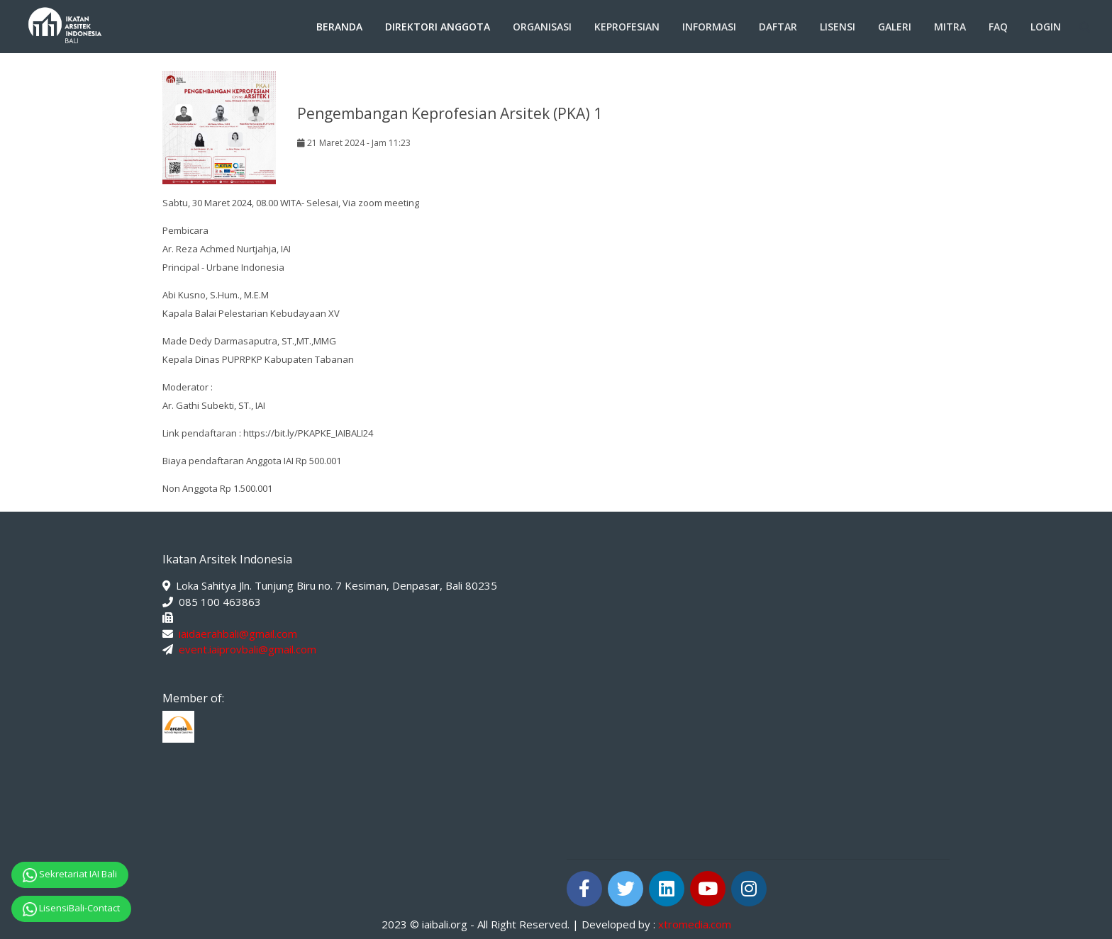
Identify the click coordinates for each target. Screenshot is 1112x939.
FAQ (998, 26)
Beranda (339, 26)
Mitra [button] (950, 26)
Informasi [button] (709, 26)
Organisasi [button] (542, 26)
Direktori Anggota (437, 26)
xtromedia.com (694, 924)
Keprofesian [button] (627, 26)
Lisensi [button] (837, 26)
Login (1045, 26)
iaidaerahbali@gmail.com (238, 633)
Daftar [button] (778, 26)
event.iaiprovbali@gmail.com (247, 649)
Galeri (894, 26)
